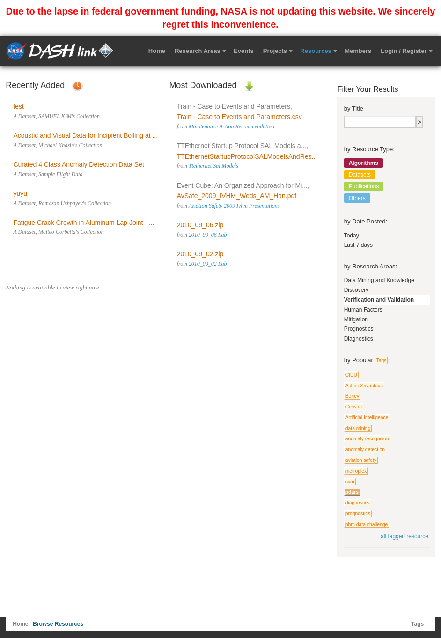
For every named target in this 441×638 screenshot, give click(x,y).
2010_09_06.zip (200, 225)
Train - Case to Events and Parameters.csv (239, 116)
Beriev (352, 396)
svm (349, 481)
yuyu (20, 193)
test (18, 106)
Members (358, 50)
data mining (358, 428)
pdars (352, 492)
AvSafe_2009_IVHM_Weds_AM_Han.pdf (237, 196)
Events (244, 50)
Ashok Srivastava (364, 385)
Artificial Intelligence (367, 417)
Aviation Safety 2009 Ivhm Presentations (234, 205)
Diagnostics (358, 338)
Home (156, 50)
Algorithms (363, 163)
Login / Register (403, 50)
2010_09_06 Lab (208, 234)
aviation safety (360, 460)
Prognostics (359, 329)
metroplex (356, 471)
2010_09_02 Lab (208, 263)
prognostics (357, 513)
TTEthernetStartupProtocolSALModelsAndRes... (247, 156)
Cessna (353, 406)
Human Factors (363, 309)
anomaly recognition (367, 438)
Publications (364, 186)
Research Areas (197, 50)
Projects (275, 50)
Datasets (360, 174)
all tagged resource (404, 536)
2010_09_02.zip (200, 254)
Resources (315, 50)
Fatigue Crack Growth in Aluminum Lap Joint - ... (83, 222)
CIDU (351, 375)
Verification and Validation (379, 300)
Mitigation (356, 319)
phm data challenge (366, 524)
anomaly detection (365, 449)
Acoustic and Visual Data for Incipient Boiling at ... (85, 135)
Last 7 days (358, 245)
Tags (381, 360)
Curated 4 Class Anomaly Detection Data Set (78, 164)
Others (357, 198)
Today (351, 235)
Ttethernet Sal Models (213, 166)
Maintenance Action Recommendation (231, 126)
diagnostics (357, 502)
